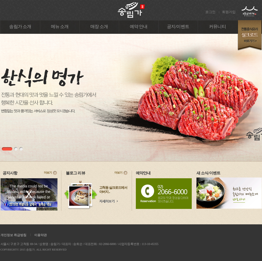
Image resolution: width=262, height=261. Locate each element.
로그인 (210, 12)
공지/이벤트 (178, 26)
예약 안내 (139, 26)
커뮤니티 (217, 26)
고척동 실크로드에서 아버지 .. (113, 190)
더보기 (48, 172)
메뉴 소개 (60, 26)
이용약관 (40, 235)
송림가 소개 (20, 26)
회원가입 (229, 12)
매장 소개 (99, 26)
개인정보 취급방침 (13, 235)
